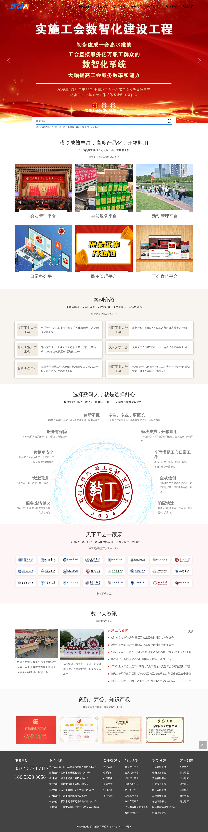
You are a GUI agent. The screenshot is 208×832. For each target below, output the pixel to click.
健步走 (85, 127)
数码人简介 (109, 767)
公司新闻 (137, 6)
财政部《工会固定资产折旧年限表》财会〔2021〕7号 (141, 659)
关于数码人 (154, 6)
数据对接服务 (132, 813)
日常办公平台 (132, 784)
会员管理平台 (132, 767)
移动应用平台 (132, 801)
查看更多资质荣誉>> (93, 707)
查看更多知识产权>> (114, 707)
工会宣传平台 (132, 795)
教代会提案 (69, 127)
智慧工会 (57, 127)
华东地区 (184, 778)
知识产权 (108, 790)
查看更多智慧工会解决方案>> (104, 157)
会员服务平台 (132, 772)
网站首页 (85, 6)
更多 (190, 631)
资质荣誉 (108, 784)
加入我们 (171, 6)
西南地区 (184, 795)
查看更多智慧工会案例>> (104, 314)
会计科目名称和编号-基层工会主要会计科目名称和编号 (142, 637)
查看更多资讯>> (104, 621)
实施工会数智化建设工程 (104, 111)
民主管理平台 (132, 790)
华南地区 (184, 790)
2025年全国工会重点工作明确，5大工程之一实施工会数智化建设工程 (150, 666)
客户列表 (186, 761)
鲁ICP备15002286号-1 (120, 826)
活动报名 (95, 127)
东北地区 (184, 772)
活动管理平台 (132, 778)
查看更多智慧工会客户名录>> (104, 548)
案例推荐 (119, 6)
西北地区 (184, 801)
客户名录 (108, 795)
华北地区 (184, 767)
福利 (78, 127)
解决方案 (102, 6)
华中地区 (184, 784)
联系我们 (189, 6)
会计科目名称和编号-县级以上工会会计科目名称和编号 (142, 644)
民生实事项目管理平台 (136, 807)
